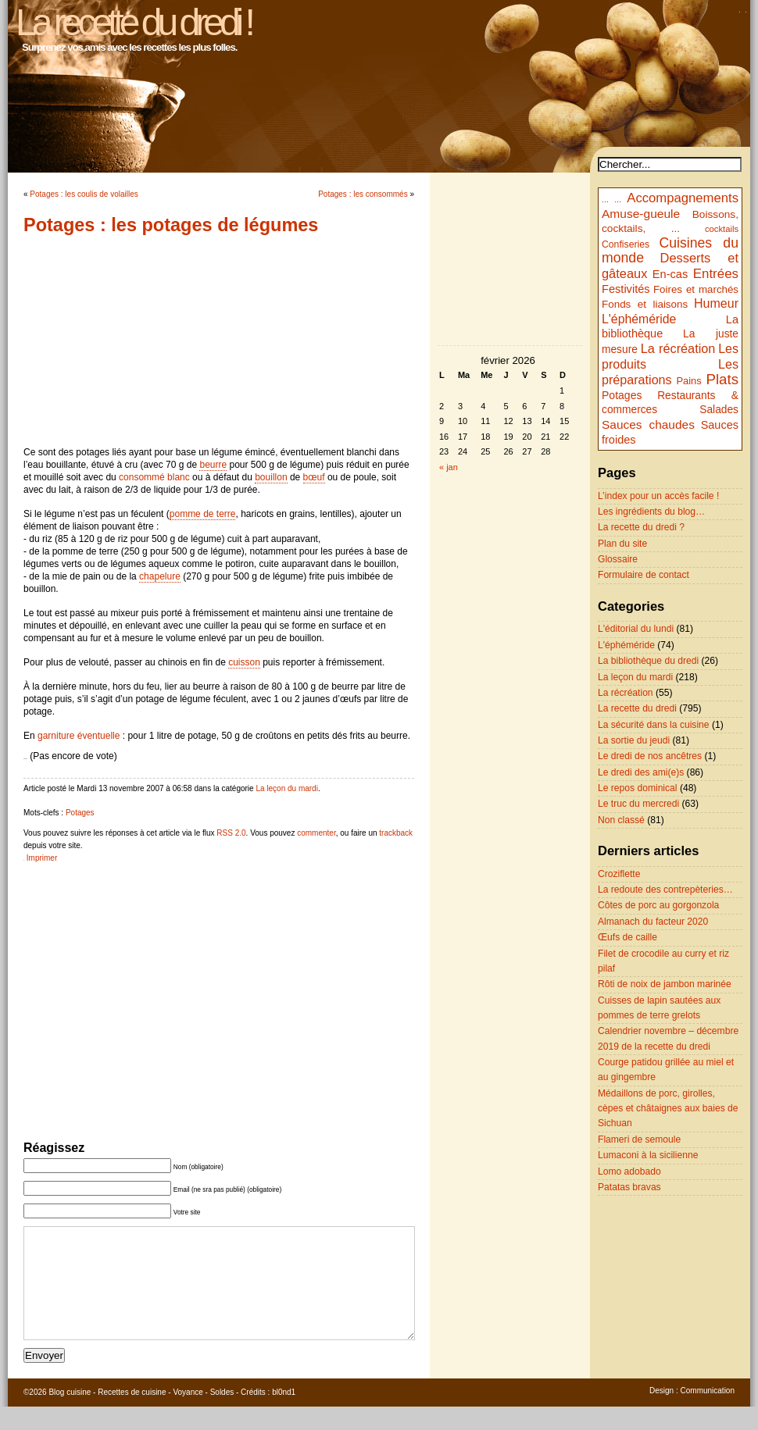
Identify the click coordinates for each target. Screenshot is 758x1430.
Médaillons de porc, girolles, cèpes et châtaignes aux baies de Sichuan (668, 1108)
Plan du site (622, 543)
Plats (722, 379)
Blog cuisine (69, 1415)
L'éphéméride (639, 319)
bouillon (271, 477)
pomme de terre (203, 513)
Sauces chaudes (648, 424)
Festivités (626, 289)
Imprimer (42, 858)
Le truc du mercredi (638, 803)
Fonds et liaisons (645, 304)
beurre (213, 464)
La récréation (678, 348)
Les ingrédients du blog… (651, 511)
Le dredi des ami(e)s (641, 772)
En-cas (670, 274)
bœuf (314, 477)
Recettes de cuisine (132, 1415)
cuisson (244, 662)
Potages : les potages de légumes (170, 225)
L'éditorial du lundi (636, 628)
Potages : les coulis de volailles (84, 194)
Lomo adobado (629, 1171)
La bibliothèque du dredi (648, 660)
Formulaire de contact (643, 574)
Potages (80, 812)
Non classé (621, 820)
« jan (448, 467)
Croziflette (619, 873)
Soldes (222, 1415)
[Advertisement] (219, 340)
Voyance (187, 1415)
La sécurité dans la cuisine (654, 724)
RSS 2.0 (230, 833)
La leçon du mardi (287, 788)
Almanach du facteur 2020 (653, 921)
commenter (316, 833)
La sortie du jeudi (634, 740)
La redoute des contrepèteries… (665, 889)
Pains (688, 381)
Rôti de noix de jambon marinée (664, 984)
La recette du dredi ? (641, 527)
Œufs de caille (627, 937)
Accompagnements (682, 198)
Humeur (716, 303)
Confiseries (625, 244)
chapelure (160, 576)
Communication (708, 1414)
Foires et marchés (695, 289)
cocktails (721, 229)
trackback (396, 833)
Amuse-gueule (641, 213)
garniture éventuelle (79, 735)
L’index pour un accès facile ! (658, 495)
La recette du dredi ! (133, 22)
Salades (718, 409)
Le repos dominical (638, 788)
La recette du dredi (637, 708)
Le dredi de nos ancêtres (650, 756)
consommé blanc (154, 477)
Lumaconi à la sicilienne (648, 1155)
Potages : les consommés (363, 194)
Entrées (715, 273)
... (605, 199)
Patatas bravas (629, 1187)
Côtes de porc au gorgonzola (658, 905)
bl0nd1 (283, 1415)
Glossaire (618, 559)
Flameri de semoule (639, 1139)
